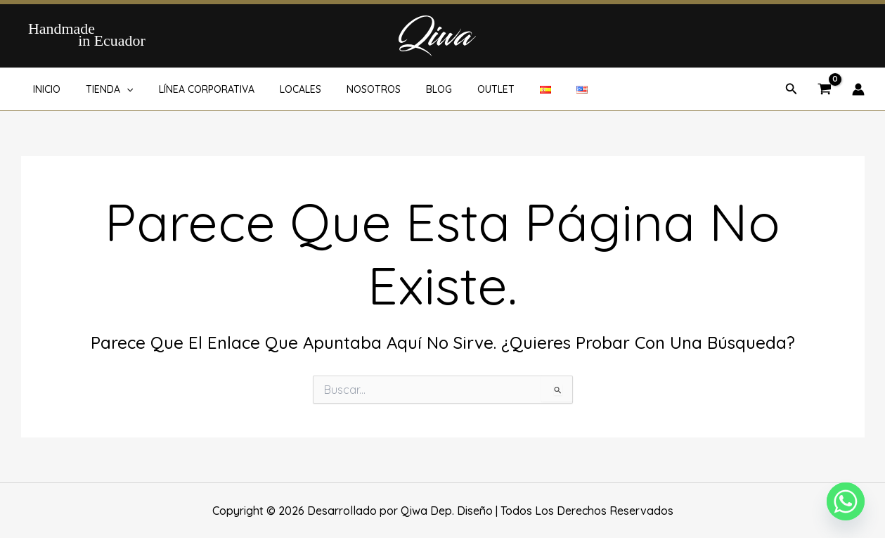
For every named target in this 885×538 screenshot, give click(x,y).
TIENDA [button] (101, 89)
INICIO (44, 89)
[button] (118, 89)
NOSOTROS (348, 89)
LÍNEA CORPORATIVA (192, 89)
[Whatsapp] (846, 501)
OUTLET (459, 89)
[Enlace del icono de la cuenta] (858, 89)
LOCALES (281, 89)
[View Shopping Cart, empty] (825, 90)
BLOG (408, 89)
